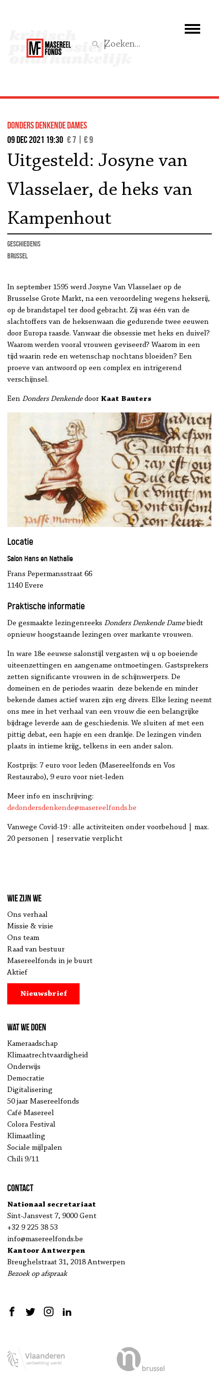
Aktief (17, 973)
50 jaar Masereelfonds (43, 1101)
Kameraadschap (32, 1044)
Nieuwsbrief (43, 994)
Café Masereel (30, 1113)
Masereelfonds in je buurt (50, 961)
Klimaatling (26, 1136)
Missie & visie (30, 926)
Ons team (23, 938)
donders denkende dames (47, 125)
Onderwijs (24, 1067)
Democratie (25, 1078)
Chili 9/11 (23, 1159)
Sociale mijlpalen (34, 1148)
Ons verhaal (27, 915)
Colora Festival (31, 1125)
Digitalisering (30, 1090)
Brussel (17, 256)
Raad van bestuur (36, 949)
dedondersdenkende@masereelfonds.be (72, 808)
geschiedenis (24, 244)
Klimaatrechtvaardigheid (47, 1055)
